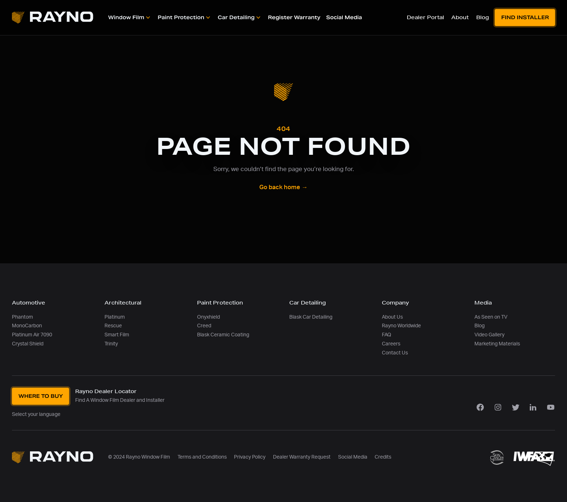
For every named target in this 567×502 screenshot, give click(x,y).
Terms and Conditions (202, 457)
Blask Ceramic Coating (223, 334)
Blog (479, 325)
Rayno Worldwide (401, 325)
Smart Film (117, 334)
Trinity (111, 343)
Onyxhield (208, 317)
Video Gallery (489, 334)
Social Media (352, 457)
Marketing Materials (497, 343)
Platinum (115, 317)
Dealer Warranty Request (302, 457)
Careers (391, 343)
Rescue (113, 325)
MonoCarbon (27, 325)
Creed (204, 325)
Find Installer (525, 17)
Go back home (283, 187)
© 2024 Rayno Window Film (139, 457)
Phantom (22, 317)
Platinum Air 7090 (32, 334)
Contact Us (395, 353)
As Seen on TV (490, 317)
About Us (392, 317)
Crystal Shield (27, 343)
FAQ (386, 334)
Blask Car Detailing (310, 317)
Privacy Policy (249, 457)
